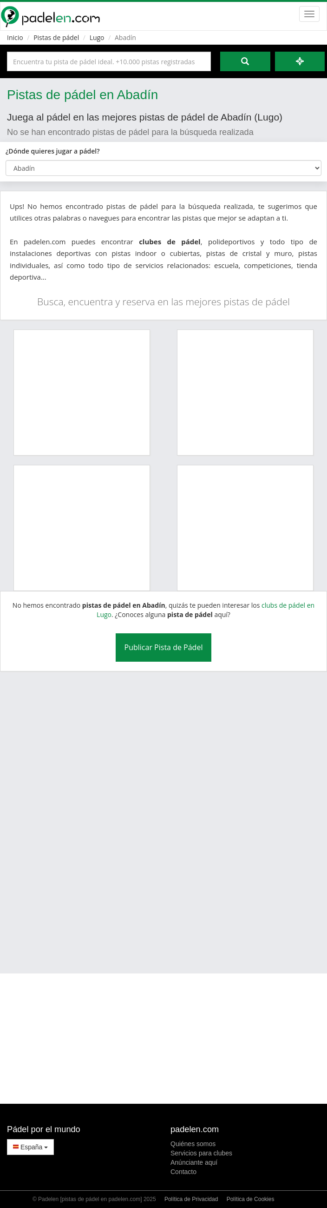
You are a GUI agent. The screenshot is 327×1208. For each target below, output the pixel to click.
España (30, 1147)
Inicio (15, 37)
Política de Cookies (251, 1199)
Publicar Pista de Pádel (163, 647)
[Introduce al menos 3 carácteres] (109, 61)
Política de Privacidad (191, 1199)
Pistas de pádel (56, 37)
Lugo (97, 37)
